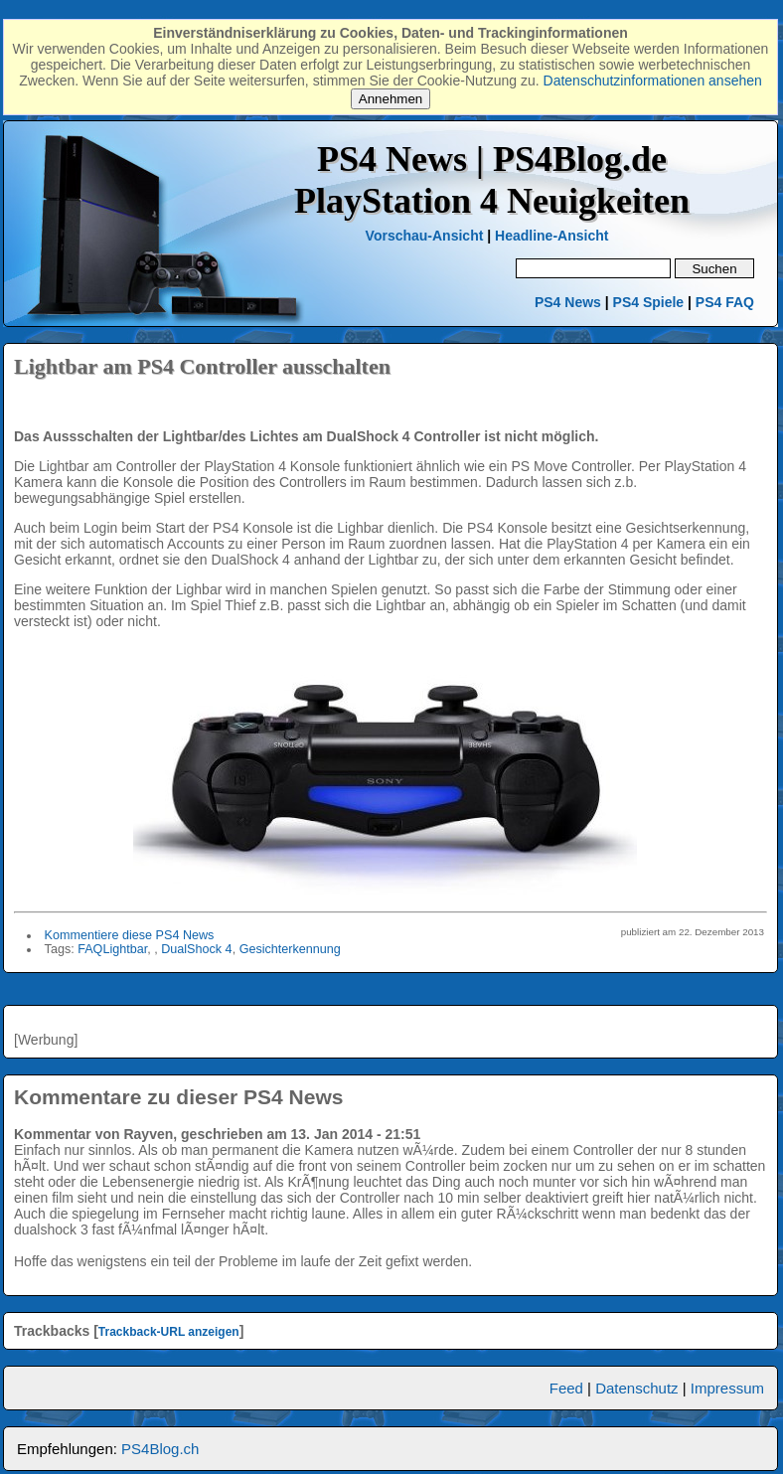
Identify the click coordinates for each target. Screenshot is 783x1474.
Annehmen (390, 98)
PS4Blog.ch (160, 1448)
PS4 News (570, 302)
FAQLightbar (112, 949)
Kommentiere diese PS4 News (130, 935)
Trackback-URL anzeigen (168, 1332)
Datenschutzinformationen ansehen (653, 80)
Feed (566, 1388)
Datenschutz (636, 1388)
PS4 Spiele (649, 302)
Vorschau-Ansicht (425, 236)
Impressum (727, 1388)
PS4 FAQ (725, 302)
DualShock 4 (196, 949)
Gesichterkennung (290, 949)
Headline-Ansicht (551, 236)
